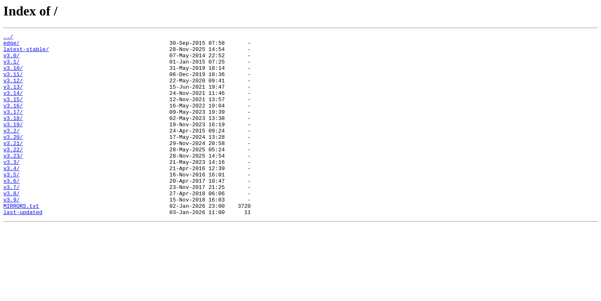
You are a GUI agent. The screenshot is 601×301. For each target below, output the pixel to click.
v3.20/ (13, 158)
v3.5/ (11, 203)
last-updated (23, 248)
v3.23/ (13, 180)
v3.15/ (13, 113)
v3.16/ (13, 120)
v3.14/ (13, 105)
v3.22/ (13, 173)
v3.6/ (11, 210)
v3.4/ (11, 195)
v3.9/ (11, 233)
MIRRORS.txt (21, 241)
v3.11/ (13, 83)
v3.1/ (11, 67)
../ (8, 37)
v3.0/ (11, 60)
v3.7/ (11, 218)
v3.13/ (13, 98)
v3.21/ (13, 165)
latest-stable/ (26, 52)
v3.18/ (13, 135)
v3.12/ (13, 90)
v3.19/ (13, 143)
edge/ (11, 45)
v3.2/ (11, 150)
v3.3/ (11, 188)
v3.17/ (13, 128)
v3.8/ (11, 226)
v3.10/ (13, 75)
